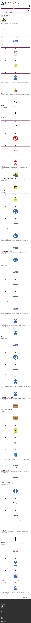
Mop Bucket (2, 458)
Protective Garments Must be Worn (6, 275)
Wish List (2, 617)
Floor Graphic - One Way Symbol (5, 494)
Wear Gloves (2, 324)
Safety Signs (5, 12)
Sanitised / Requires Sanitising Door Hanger (7, 554)
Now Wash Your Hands (4, 348)
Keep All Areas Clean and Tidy (5, 470)
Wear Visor (2, 312)
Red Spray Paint (3, 93)
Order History (2, 616)
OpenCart (5, 621)
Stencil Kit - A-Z (3, 105)
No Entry (2, 154)
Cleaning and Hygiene (4, 27)
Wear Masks (2, 336)
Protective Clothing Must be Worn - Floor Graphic (8, 81)
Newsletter (2, 618)
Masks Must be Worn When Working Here (6, 251)
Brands (1, 611)
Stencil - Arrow (3, 542)
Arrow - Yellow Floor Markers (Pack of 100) (6, 409)
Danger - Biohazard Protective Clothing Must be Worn (8, 178)
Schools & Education (4, 33)
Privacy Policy (2, 603)
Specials (2, 613)
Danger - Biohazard (3, 190)
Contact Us (2, 607)
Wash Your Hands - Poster (4, 56)
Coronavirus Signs (10, 12)
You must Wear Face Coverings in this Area (7, 591)
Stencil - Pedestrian (3, 117)
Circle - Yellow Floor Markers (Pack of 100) (6, 421)
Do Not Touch (3, 166)
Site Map (2, 609)
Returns (1, 608)
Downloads (2, 605)
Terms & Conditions (3, 604)
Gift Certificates (2, 612)
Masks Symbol (3, 263)
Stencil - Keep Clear (3, 129)
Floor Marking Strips (4, 530)
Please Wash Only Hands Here (5, 385)
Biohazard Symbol (3, 202)
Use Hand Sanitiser (3, 44)
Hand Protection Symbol (4, 239)
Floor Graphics (4, 29)
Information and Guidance (5, 31)
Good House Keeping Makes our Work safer (7, 482)
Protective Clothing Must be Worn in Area (7, 397)
